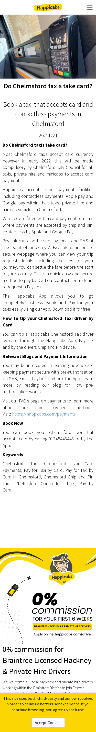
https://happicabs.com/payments (44, 414)
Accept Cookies (48, 722)
